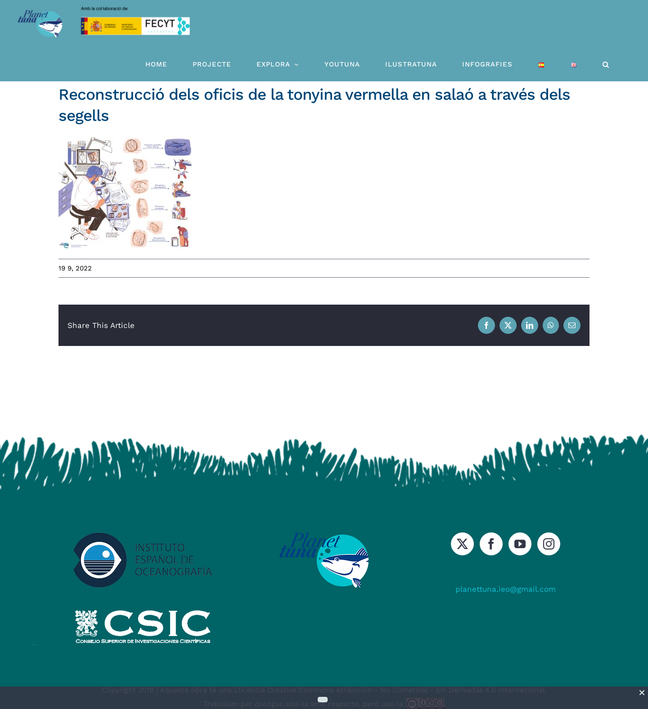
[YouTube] (519, 543)
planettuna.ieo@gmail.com (505, 589)
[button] (606, 64)
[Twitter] (462, 543)
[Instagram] (548, 543)
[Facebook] (491, 543)
